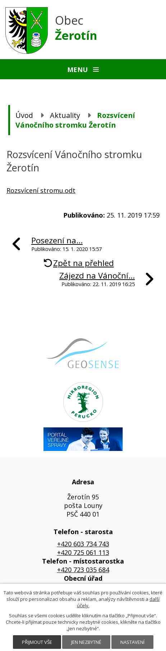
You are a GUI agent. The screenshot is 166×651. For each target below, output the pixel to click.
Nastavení (132, 642)
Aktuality (65, 115)
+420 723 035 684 (83, 569)
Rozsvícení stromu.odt (40, 190)
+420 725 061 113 (83, 552)
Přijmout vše (37, 642)
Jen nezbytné (86, 642)
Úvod (24, 115)
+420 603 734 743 (83, 544)
